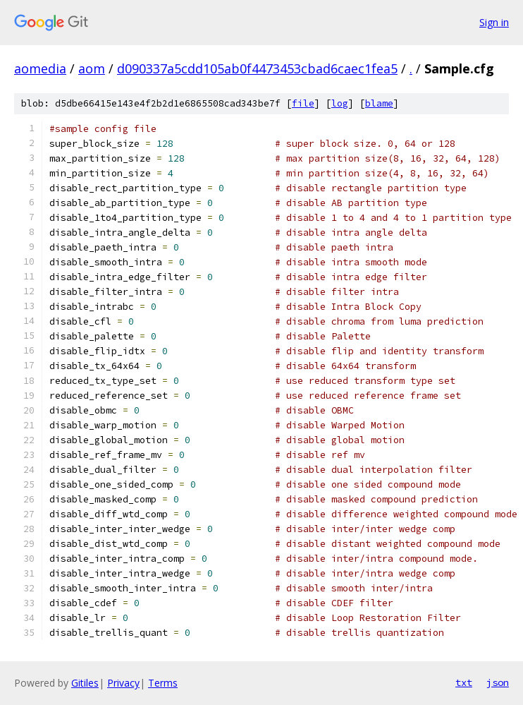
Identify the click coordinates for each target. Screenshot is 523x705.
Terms (163, 682)
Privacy (123, 682)
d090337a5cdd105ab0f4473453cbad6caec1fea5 (257, 68)
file (303, 103)
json (497, 682)
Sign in (494, 22)
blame (379, 103)
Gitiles (85, 682)
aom (91, 68)
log (339, 103)
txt (463, 682)
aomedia (40, 68)
